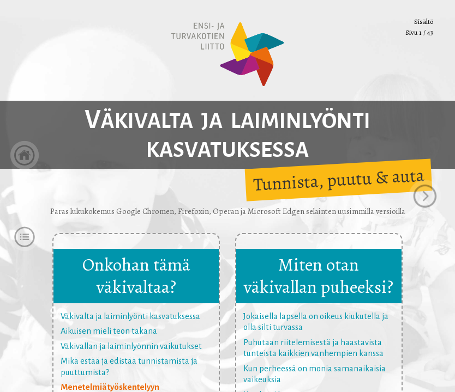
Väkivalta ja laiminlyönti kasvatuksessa (130, 316)
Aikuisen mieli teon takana (109, 331)
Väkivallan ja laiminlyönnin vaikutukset (131, 346)
